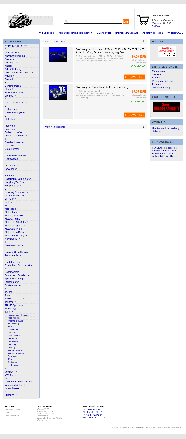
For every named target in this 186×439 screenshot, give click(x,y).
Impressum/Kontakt (126, 32)
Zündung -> (11, 395)
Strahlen (156, 77)
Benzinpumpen (13, 85)
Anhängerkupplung (15, 55)
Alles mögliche (14, 318)
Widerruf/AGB (175, 32)
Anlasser (9, 59)
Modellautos (11, 208)
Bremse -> (10, 95)
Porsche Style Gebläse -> (18, 252)
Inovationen (11, 169)
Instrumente (13, 341)
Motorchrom (11, 212)
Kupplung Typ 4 (13, 185)
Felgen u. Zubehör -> (16, 135)
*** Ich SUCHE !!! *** (16, 46)
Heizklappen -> (13, 159)
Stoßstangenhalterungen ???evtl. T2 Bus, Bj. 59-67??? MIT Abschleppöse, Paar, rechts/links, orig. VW (110, 51)
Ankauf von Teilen (152, 32)
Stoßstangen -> (13, 285)
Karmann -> (11, 175)
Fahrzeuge (10, 129)
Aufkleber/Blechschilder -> (19, 72)
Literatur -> (10, 198)
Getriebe (9, 145)
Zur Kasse (156, 26)
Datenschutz (104, 32)
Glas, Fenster (12, 149)
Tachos (8, 292)
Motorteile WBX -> (14, 232)
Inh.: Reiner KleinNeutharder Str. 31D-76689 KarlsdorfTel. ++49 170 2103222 (95, 413)
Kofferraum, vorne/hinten (18, 178)
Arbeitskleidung (13, 69)
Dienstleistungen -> (15, 112)
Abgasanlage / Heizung (18, 315)
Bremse (11, 327)
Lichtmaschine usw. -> (16, 195)
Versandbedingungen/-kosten (75, 32)
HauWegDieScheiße (16, 155)
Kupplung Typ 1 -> (14, 182)
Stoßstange (13, 362)
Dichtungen (11, 109)
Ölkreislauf (12, 356)
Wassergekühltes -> (15, 385)
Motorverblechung (16, 353)
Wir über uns (46, 32)
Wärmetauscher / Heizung (18, 381)
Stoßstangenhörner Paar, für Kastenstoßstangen (103, 87)
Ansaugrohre (11, 62)
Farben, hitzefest (14, 132)
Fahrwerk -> (11, 125)
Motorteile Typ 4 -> (15, 228)
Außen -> (10, 75)
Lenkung (11, 347)
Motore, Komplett (14, 215)
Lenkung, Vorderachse (17, 192)
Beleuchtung (13, 324)
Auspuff (9, 79)
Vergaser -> (11, 371)
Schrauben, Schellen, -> (17, 275)
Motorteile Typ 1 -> (15, 225)
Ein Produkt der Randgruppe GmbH (165, 427)
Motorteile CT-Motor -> (17, 222)
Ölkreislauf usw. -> (14, 245)
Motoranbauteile (15, 350)
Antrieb (8, 65)
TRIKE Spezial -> (14, 305)
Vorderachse (13, 365)
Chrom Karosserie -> (16, 102)
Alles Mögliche (12, 52)
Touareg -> (10, 301)
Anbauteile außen (15, 321)
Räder (10, 359)
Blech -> (9, 89)
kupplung (12, 344)
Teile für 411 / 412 (14, 298)
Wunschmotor (12, 388)
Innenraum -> (12, 165)
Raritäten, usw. (13, 262)
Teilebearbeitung (161, 87)
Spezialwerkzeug (14, 278)
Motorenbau (158, 71)
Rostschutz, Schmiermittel (18, 265)
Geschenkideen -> (14, 142)
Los (126, 21)
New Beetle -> (12, 238)
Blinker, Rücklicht (14, 92)
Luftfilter (9, 202)
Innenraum (12, 338)
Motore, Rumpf (13, 218)
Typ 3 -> (9, 311)
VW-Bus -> (10, 375)
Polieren (156, 84)
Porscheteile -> (13, 255)
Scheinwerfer (12, 272)
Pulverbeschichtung (162, 81)
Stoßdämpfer (12, 282)
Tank (7, 295)
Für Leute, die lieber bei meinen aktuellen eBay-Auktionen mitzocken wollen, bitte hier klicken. (165, 152)
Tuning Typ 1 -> (13, 308)
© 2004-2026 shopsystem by (130, 427)
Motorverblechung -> (16, 235)
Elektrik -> (10, 119)
